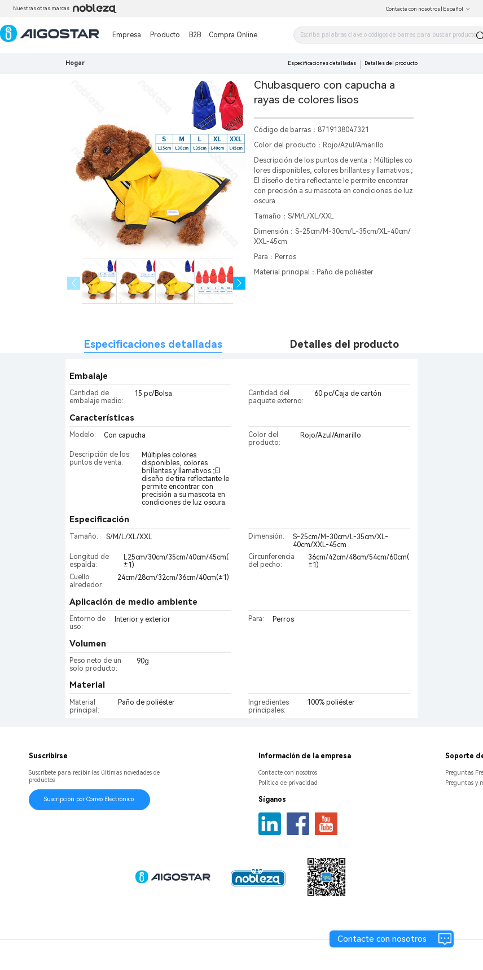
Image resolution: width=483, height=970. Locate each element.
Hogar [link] (75, 63)
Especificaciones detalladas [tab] (153, 344)
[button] (239, 283)
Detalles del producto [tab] (344, 344)
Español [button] (457, 9)
